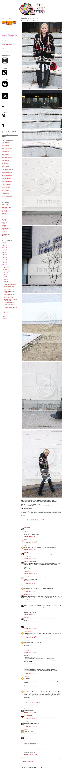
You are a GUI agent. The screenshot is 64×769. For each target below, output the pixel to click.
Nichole (25, 545)
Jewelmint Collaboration (6, 187)
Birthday (3, 222)
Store (3, 226)
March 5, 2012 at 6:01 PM (30, 536)
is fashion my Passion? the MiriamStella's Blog (32, 702)
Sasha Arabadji (26, 729)
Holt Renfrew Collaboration (7, 196)
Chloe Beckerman (5, 204)
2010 (4, 316)
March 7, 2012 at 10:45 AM (30, 726)
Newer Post (23, 759)
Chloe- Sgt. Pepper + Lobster (9, 297)
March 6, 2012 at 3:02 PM (30, 622)
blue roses (26, 527)
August (5, 272)
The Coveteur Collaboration (7, 173)
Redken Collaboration (5, 170)
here (57, 513)
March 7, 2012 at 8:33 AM (30, 663)
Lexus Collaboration (5, 154)
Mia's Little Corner (27, 650)
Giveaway (3, 232)
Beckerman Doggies (5, 207)
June (5, 276)
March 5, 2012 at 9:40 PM (30, 558)
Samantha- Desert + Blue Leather (10, 284)
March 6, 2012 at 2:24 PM (30, 614)
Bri (24, 539)
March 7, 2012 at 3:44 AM (30, 652)
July (5, 274)
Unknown (26, 640)
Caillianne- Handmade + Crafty (9, 302)
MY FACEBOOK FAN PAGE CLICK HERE (32, 704)
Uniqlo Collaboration (5, 182)
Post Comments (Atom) (30, 761)
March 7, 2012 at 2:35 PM (30, 733)
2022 (4, 249)
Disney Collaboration (5, 147)
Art (2, 223)
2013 (4, 262)
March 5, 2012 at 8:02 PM (30, 542)
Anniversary (4, 229)
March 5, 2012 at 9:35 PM (30, 549)
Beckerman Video (5, 213)
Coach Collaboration (5, 145)
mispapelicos (26, 586)
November (6, 267)
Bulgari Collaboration (5, 190)
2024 (4, 245)
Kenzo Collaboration (5, 151)
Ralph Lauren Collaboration (7, 181)
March (5, 281)
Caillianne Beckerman (6, 44)
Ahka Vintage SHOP (27, 580)
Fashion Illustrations (5, 234)
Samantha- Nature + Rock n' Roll (10, 287)
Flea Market (4, 219)
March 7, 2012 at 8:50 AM (30, 687)
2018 (4, 254)
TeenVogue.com (4, 197)
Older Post (60, 759)
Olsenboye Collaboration (6, 178)
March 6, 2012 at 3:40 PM (30, 628)
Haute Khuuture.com (27, 571)
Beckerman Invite (5, 228)
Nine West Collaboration (6, 185)
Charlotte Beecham (27, 631)
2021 (4, 250)
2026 (4, 242)
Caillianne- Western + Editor (9, 296)
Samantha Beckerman (35, 520)
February (6, 311)
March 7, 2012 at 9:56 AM (30, 712)
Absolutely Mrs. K (27, 594)
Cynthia (25, 617)
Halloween (4, 225)
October (5, 269)
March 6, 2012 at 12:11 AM (30, 583)
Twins (25, 603)
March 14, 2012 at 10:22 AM (31, 754)
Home (42, 759)
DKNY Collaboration (5, 160)
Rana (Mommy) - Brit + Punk (9, 294)
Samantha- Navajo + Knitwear (28, 20)
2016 (4, 257)
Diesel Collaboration (5, 150)
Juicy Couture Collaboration (7, 172)
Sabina (25, 552)
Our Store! (6, 305)
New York (3, 210)
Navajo (26, 508)
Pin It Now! (23, 515)
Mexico (3, 235)
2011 (4, 314)
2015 (4, 259)
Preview (3, 220)
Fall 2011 (43, 511)
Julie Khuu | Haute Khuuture (29, 561)
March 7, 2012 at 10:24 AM (30, 718)
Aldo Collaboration (5, 193)
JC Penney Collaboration (6, 184)
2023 (4, 247)
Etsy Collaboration (5, 163)
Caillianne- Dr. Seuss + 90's (9, 286)
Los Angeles (4, 217)
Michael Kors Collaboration (7, 175)
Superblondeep (26, 708)
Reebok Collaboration (5, 166)
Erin (25, 736)
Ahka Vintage (26, 576)
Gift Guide (4, 231)
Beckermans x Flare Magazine (7, 157)
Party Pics (3, 214)
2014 (4, 261)
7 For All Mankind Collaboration (7, 169)
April (5, 279)
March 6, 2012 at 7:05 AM (30, 591)
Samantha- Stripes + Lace (8, 282)
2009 (4, 318)
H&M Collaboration (5, 142)
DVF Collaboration (5, 179)
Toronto (3, 205)
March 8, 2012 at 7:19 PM (30, 745)
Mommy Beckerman (5, 211)
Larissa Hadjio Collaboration (7, 194)
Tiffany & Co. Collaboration (7, 148)
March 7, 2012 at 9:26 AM (30, 705)
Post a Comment (24, 757)
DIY (2, 216)
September (6, 271)
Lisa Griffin (26, 721)
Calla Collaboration (5, 188)
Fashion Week (4, 208)
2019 (4, 252)
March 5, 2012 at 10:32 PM (30, 573)
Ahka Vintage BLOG (27, 582)
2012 (4, 264)
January (5, 312)
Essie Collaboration (5, 191)
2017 (4, 255)
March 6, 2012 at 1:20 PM (30, 600)
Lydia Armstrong (27, 715)
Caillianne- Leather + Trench (9, 289)
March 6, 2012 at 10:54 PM (30, 637)
